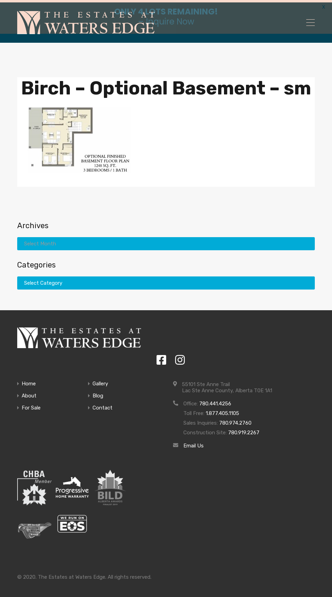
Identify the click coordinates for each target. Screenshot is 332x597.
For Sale (31, 405)
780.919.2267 (243, 430)
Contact (103, 405)
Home (29, 381)
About (29, 393)
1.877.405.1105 (222, 411)
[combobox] (166, 280)
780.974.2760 (235, 421)
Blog (98, 393)
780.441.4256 (215, 401)
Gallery (100, 381)
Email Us (193, 444)
